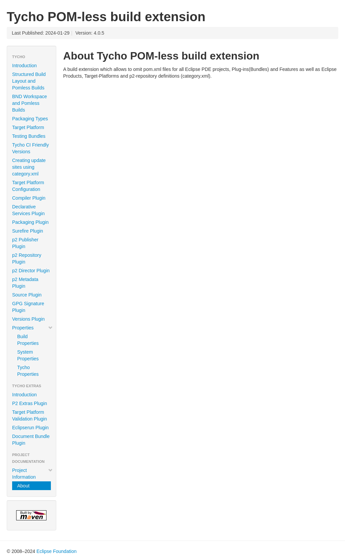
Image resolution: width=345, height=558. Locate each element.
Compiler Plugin (28, 198)
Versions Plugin (28, 319)
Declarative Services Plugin (28, 210)
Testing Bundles (28, 136)
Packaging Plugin (30, 222)
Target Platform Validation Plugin (29, 415)
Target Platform (28, 127)
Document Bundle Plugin (31, 440)
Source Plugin (26, 294)
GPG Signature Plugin (28, 307)
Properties (32, 327)
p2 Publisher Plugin (25, 243)
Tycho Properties (28, 371)
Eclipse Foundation (56, 551)
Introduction (24, 65)
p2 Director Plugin (31, 270)
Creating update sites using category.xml (29, 167)
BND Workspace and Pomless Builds (29, 103)
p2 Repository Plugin (26, 258)
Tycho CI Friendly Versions (30, 148)
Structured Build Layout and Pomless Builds (29, 81)
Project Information (32, 474)
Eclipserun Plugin (30, 427)
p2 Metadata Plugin (25, 283)
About (23, 485)
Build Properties (28, 340)
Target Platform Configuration (28, 186)
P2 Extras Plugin (29, 403)
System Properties (28, 355)
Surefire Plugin (27, 231)
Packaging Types (30, 118)
